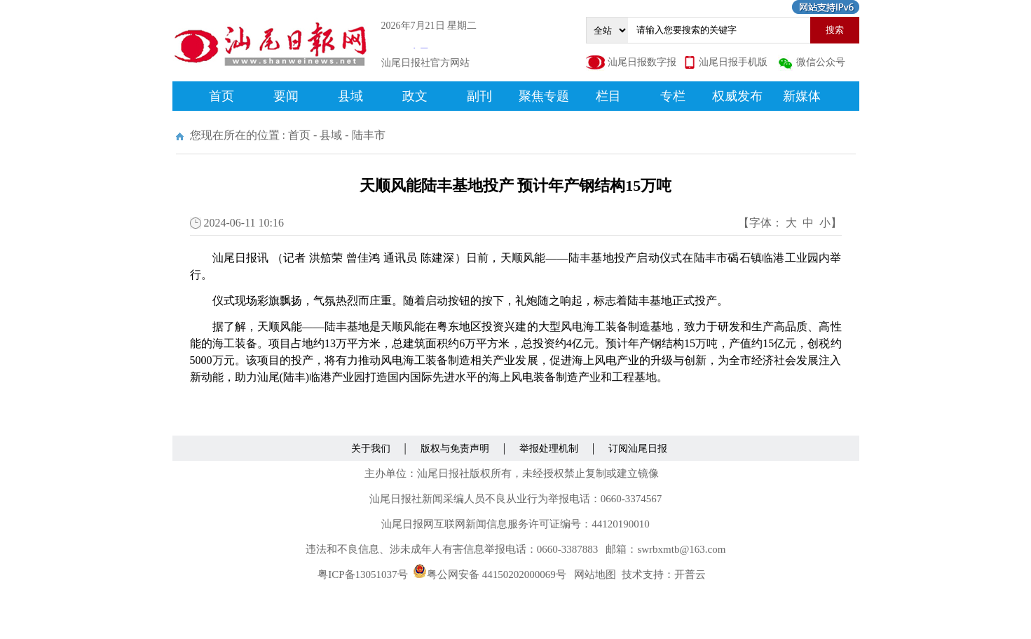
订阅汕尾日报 (637, 448)
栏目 (608, 96)
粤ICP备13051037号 (362, 574)
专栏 (672, 96)
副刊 (479, 96)
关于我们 (370, 448)
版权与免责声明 (455, 448)
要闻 (286, 96)
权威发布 (737, 96)
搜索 (835, 30)
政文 (415, 96)
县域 (350, 96)
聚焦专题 (544, 96)
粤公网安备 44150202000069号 (489, 574)
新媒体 (802, 96)
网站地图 (595, 574)
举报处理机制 (548, 448)
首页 (221, 96)
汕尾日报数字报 (642, 62)
